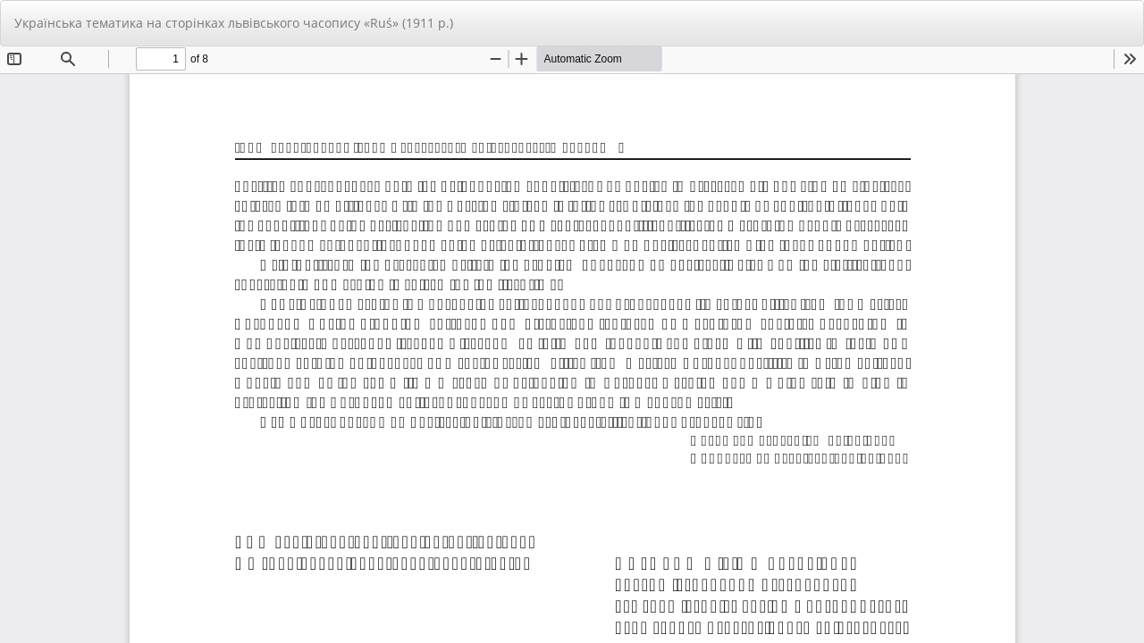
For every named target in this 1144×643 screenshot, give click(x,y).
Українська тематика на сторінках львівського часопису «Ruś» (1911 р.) (233, 22)
